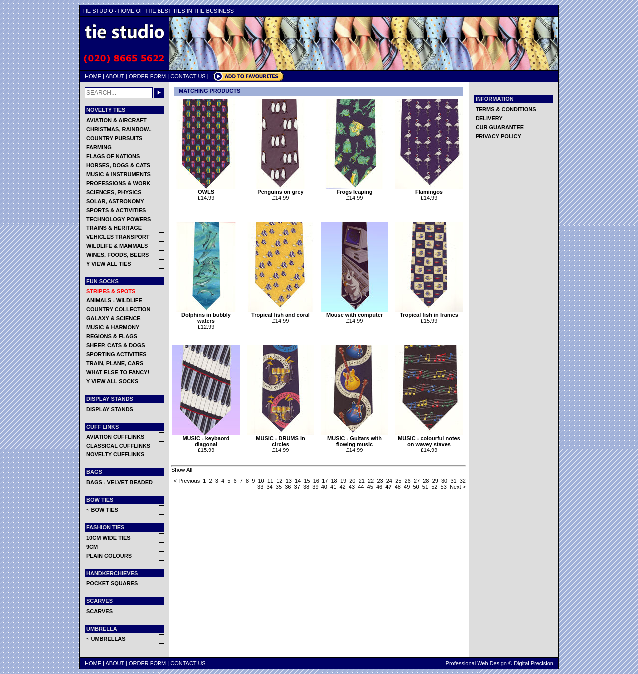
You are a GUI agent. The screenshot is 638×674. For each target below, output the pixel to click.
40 (324, 487)
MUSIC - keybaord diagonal (206, 438)
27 (417, 481)
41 (333, 487)
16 (316, 481)
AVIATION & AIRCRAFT (116, 120)
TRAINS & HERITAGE (114, 228)
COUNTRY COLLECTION (118, 309)
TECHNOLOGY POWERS (118, 219)
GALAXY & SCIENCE (113, 318)
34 (269, 487)
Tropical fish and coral (280, 312)
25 (398, 481)
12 (279, 481)
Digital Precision (533, 663)
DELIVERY (489, 118)
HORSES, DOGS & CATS (118, 165)
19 (343, 481)
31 (453, 481)
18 (334, 481)
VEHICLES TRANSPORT (118, 237)
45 (370, 487)
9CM (92, 547)
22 (371, 481)
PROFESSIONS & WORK (118, 183)
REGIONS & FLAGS (111, 336)
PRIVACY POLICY (498, 136)
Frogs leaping (354, 189)
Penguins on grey (280, 189)
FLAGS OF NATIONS (113, 156)
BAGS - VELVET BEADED (119, 482)
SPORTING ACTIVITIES (116, 354)
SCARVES (99, 611)
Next (455, 487)
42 (342, 487)
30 (444, 481)
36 (288, 487)
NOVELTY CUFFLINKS (115, 454)
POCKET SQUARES (112, 583)
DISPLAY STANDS (109, 409)
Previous (189, 481)
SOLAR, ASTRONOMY (115, 201)
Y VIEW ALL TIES (108, 264)
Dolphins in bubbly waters (206, 315)
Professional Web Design (476, 663)
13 (289, 481)
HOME (93, 76)
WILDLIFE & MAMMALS (117, 246)
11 (270, 481)
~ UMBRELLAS (106, 639)
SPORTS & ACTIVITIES (116, 210)
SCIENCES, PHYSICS (114, 192)
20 (352, 481)
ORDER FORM (147, 76)
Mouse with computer (354, 312)
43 (352, 487)
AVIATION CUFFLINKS (115, 437)
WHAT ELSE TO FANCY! (117, 372)
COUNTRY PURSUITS (114, 138)
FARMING (99, 147)
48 (398, 487)
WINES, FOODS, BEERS (117, 255)
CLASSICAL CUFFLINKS (118, 446)
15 (307, 481)
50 (416, 487)
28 (426, 481)
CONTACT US (188, 76)
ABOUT (114, 76)
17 (325, 481)
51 (425, 487)
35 (279, 487)
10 (261, 481)
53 (444, 487)
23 (380, 481)
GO (159, 93)
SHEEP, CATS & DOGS (115, 345)
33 (260, 487)
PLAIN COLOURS (109, 556)
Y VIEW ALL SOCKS (112, 381)
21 (362, 481)
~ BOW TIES (102, 510)
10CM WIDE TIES (108, 538)
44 (361, 487)
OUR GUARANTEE (500, 127)
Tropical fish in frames (429, 312)
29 (435, 481)
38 (306, 487)
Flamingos (429, 189)
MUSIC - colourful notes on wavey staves (429, 438)
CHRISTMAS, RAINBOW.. (119, 129)
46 (379, 487)
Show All (181, 470)
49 (407, 487)
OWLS (206, 189)
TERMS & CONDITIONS (506, 109)
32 (463, 481)
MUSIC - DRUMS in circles (280, 438)
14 (298, 481)
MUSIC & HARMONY (112, 327)
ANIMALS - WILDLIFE (114, 300)
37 (297, 487)
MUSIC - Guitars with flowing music (354, 438)
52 (434, 487)
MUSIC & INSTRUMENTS (118, 174)
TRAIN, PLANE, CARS (114, 363)
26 (408, 481)
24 (389, 481)
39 (315, 487)
